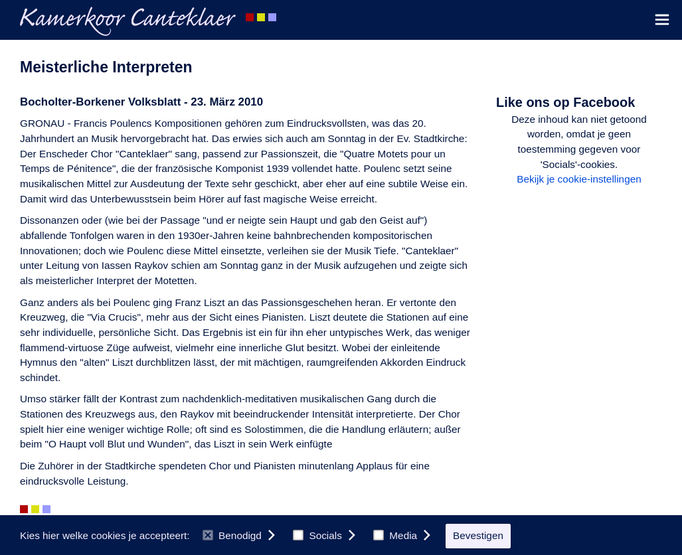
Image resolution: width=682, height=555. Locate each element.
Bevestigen (478, 535)
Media (395, 535)
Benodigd (232, 535)
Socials (317, 535)
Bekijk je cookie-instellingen (579, 179)
